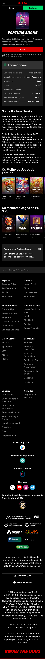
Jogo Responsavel (11, 423)
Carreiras (28, 378)
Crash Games (30, 292)
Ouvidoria (6, 427)
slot (6, 134)
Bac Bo (27, 324)
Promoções (7, 296)
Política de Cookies (33, 360)
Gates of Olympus (10, 321)
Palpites (6, 292)
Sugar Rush (7, 317)
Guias (4, 431)
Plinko (5, 359)
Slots (26, 288)
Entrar (12, 8)
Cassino (12, 270)
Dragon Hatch (7, 234)
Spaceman (7, 346)
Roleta (27, 316)
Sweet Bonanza (9, 313)
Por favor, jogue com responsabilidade (22, 563)
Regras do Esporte (11, 412)
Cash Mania (7, 325)
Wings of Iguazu (21, 234)
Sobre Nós (29, 342)
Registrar (33, 8)
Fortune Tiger (6, 196)
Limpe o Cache (9, 435)
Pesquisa (28, 382)
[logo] (22, 3)
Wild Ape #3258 (35, 234)
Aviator (5, 342)
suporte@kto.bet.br (13, 639)
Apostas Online (9, 284)
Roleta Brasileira (32, 328)
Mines (5, 355)
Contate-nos (8, 394)
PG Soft (4, 199)
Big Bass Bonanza (10, 330)
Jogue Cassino (31, 284)
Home (4, 270)
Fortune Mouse (35, 196)
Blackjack (28, 320)
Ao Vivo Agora (9, 288)
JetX (4, 351)
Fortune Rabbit (21, 196)
